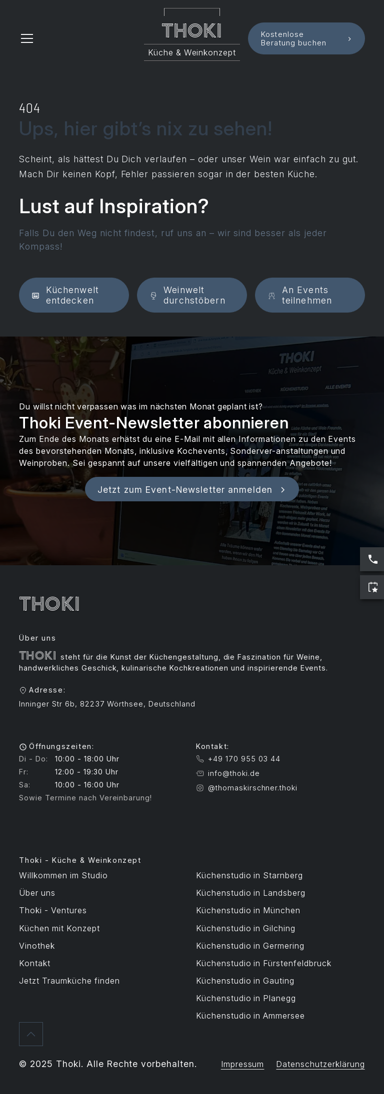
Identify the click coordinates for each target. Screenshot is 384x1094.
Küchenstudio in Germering (250, 946)
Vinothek (37, 946)
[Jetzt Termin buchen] (372, 587)
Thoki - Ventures (52, 910)
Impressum (242, 1064)
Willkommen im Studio (63, 875)
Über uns (37, 893)
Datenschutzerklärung (320, 1064)
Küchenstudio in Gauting (245, 981)
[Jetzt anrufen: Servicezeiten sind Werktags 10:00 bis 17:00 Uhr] (372, 559)
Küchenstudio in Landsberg (251, 893)
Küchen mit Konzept (59, 928)
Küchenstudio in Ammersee (250, 1016)
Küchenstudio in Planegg (246, 998)
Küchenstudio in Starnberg (249, 875)
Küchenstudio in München (248, 910)
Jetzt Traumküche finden (69, 981)
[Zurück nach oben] (31, 1034)
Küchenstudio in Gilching (246, 928)
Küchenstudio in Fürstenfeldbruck (264, 963)
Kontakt (34, 963)
